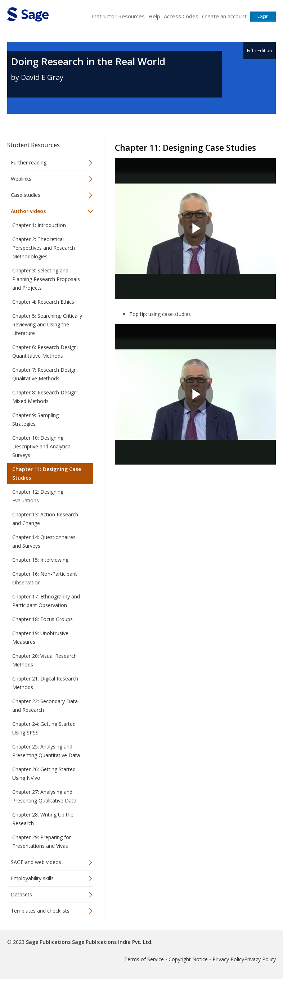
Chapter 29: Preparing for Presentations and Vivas (41, 841)
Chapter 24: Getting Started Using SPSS (44, 728)
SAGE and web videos (36, 862)
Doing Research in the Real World (88, 61)
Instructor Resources (118, 16)
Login (263, 16)
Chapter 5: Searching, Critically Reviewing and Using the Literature (47, 324)
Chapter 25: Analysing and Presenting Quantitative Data (46, 751)
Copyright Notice (188, 959)
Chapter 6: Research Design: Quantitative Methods (45, 351)
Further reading (28, 162)
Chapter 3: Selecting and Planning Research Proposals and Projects (46, 279)
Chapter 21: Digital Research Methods (45, 683)
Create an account (224, 16)
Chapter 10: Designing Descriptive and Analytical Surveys (42, 446)
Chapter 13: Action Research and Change (45, 518)
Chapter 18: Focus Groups (42, 619)
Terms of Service (144, 959)
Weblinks (21, 178)
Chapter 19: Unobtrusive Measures (40, 637)
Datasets (21, 894)
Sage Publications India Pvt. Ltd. (112, 941)
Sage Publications (48, 941)
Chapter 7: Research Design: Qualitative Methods (45, 374)
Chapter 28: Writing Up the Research (42, 819)
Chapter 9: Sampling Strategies (35, 419)
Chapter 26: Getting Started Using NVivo (44, 773)
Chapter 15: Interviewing (40, 559)
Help (154, 16)
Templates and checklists (40, 910)
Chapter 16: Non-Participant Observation (44, 578)
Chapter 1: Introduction (39, 225)
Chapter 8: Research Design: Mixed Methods (45, 396)
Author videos (28, 211)
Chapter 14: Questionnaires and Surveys (44, 541)
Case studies (25, 194)
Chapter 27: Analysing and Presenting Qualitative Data (44, 796)
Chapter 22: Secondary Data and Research (45, 705)
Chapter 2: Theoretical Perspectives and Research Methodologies (43, 248)
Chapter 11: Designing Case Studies (46, 473)
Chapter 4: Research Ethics (43, 301)
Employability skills (32, 878)
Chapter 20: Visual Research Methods (44, 660)
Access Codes (181, 16)
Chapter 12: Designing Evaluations (37, 496)
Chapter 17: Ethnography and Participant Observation (46, 601)
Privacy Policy (228, 959)
